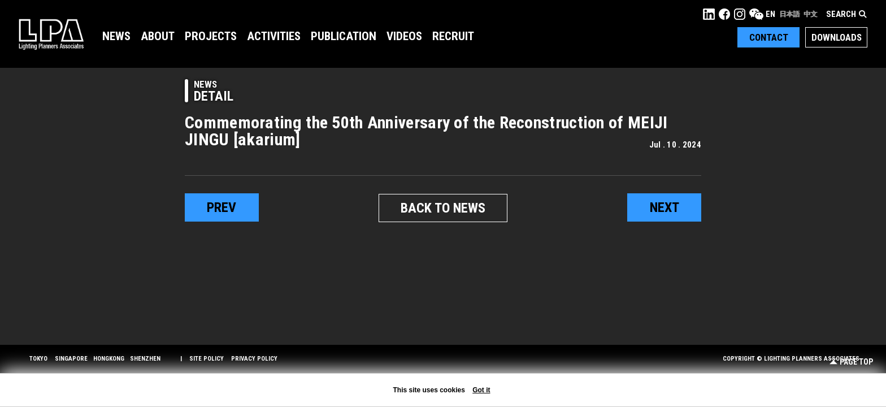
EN (770, 14)
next (664, 207)
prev (221, 207)
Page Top (851, 362)
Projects (211, 36)
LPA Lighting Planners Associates (51, 34)
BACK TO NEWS (443, 208)
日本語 (789, 14)
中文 (810, 14)
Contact (768, 37)
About (158, 36)
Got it (481, 390)
